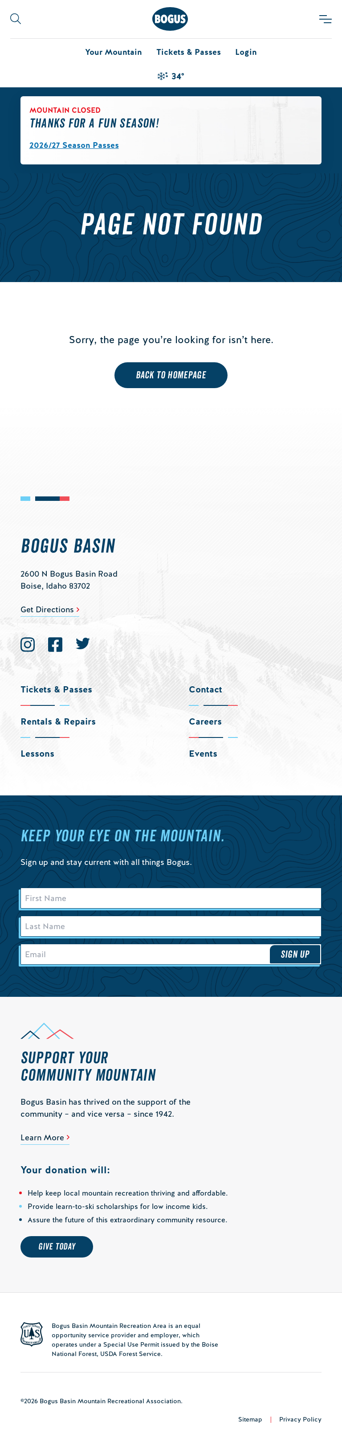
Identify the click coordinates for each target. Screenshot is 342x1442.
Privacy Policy (300, 1419)
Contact (205, 689)
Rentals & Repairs (58, 721)
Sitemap (250, 1419)
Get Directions (47, 609)
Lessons (37, 753)
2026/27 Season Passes (74, 145)
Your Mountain (113, 52)
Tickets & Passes (188, 52)
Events (203, 753)
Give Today (56, 1247)
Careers (205, 721)
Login (246, 52)
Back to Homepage (171, 375)
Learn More (42, 1137)
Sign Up (295, 954)
